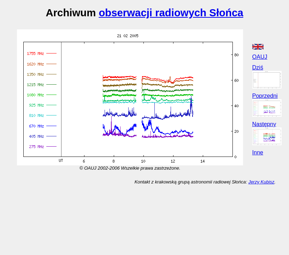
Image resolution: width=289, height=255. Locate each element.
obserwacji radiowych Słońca (171, 12)
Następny (264, 124)
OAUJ (259, 57)
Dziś (257, 67)
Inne (257, 152)
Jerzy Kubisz (261, 182)
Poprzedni (265, 96)
